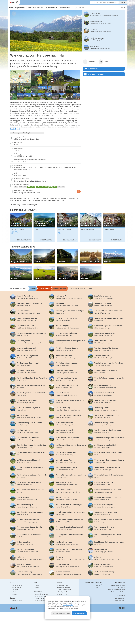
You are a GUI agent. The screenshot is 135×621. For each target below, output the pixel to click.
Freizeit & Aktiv (34, 8)
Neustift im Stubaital (17, 229)
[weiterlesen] (15, 129)
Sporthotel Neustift (67, 227)
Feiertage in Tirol (63, 592)
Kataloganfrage (63, 585)
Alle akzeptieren (79, 613)
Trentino (97, 587)
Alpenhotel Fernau (21, 227)
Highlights (50, 8)
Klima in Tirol (62, 594)
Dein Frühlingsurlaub (42, 594)
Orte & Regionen (16, 8)
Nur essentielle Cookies (61, 613)
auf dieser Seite (68, 605)
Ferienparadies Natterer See (44, 227)
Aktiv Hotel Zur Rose (90, 227)
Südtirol (98, 585)
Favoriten (80, 7)
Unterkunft (64, 8)
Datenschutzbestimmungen (116, 589)
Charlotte (114, 227)
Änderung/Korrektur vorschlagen (23, 205)
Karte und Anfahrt (64, 587)
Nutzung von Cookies (118, 592)
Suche (123, 2)
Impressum (121, 587)
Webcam (37, 587)
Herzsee (73, 102)
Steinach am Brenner (88, 229)
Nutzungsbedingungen (117, 585)
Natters (36, 229)
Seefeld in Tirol (109, 229)
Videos (37, 585)
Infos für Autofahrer (64, 589)
